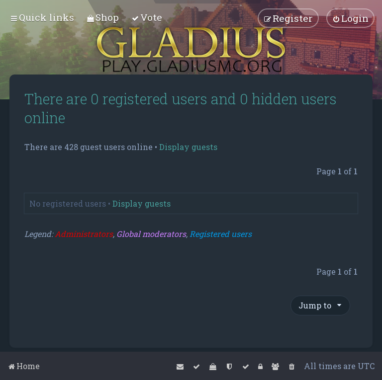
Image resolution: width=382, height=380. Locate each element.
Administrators (84, 233)
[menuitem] (102, 17)
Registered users (221, 233)
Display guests (188, 147)
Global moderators (151, 233)
